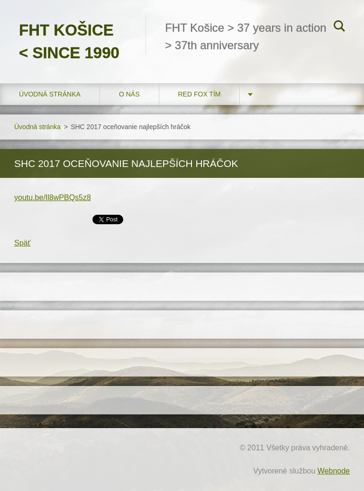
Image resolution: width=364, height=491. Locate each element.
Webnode (334, 471)
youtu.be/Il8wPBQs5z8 (52, 197)
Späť (22, 243)
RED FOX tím (199, 94)
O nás (129, 94)
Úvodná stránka (50, 94)
